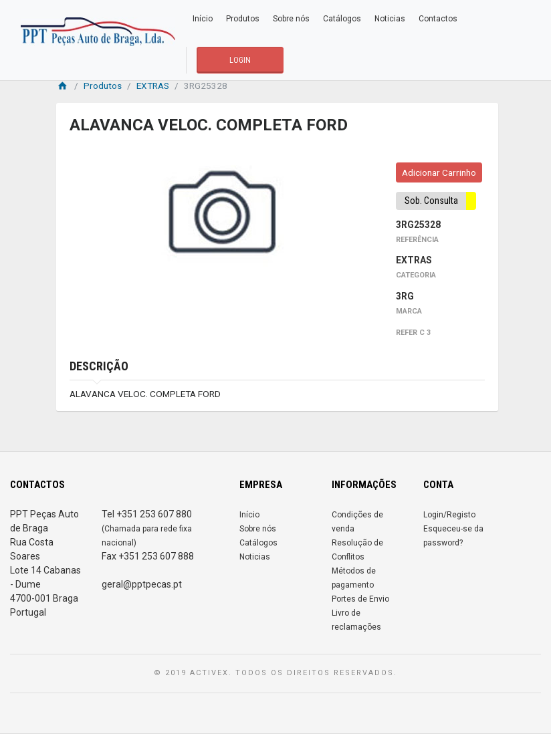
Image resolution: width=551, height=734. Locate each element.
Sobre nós (291, 18)
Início (203, 18)
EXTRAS (152, 85)
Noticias (389, 18)
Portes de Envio (360, 599)
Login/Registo (449, 514)
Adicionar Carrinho (439, 172)
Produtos (242, 18)
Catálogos (342, 18)
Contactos (438, 18)
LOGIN (240, 60)
